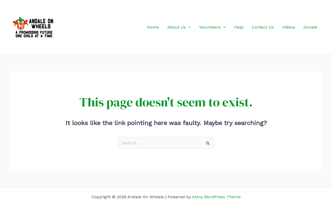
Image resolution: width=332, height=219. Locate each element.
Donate (310, 27)
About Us (179, 27)
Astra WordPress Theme (216, 196)
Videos (288, 27)
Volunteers (212, 27)
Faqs (239, 27)
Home (153, 27)
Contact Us (263, 27)
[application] (188, 27)
